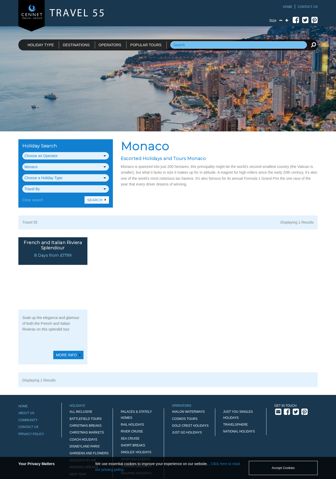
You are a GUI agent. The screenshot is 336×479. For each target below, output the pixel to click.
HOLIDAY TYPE (41, 45)
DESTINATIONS (76, 45)
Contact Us (308, 7)
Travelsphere (235, 386)
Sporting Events (135, 420)
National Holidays (239, 393)
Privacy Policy (31, 395)
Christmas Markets (87, 394)
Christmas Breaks (86, 387)
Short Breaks (133, 406)
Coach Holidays (83, 401)
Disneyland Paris (84, 407)
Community (28, 381)
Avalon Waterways (188, 373)
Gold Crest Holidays (190, 387)
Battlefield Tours (86, 380)
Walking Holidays (136, 434)
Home (287, 7)
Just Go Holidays (187, 394)
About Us (26, 374)
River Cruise (132, 393)
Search (94, 200)
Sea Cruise (130, 399)
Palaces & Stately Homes (136, 376)
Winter (127, 441)
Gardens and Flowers (89, 414)
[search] (313, 44)
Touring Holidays (136, 427)
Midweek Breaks (84, 428)
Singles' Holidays (136, 413)
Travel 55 (30, 222)
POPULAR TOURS (145, 45)
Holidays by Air (83, 421)
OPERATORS (110, 45)
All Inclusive (81, 373)
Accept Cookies (283, 468)
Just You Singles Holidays (238, 376)
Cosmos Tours (184, 380)
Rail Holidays (132, 386)
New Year (78, 435)
